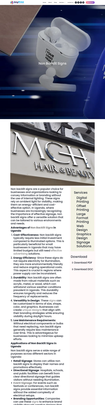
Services (62, 2)
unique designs (32, 310)
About (50, 2)
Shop (55, 2)
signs (52, 300)
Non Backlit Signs (41, 227)
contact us (70, 2)
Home (44, 2)
